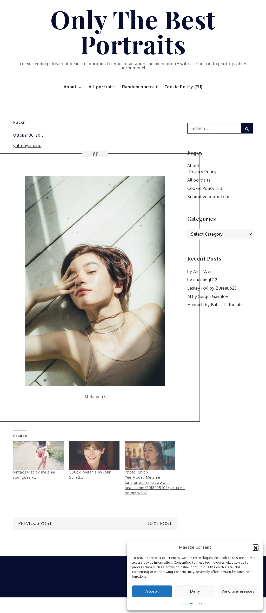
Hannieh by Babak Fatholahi (215, 304)
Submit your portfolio (209, 196)
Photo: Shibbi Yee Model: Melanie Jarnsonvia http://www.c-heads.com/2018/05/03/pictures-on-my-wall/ (155, 482)
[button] (255, 547)
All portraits (102, 86)
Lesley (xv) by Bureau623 (212, 288)
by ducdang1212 (202, 279)
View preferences (238, 591)
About (73, 86)
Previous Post (35, 523)
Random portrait (140, 86)
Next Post (160, 523)
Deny (195, 591)
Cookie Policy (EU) (183, 86)
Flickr (19, 122)
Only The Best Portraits (133, 31)
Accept (152, 591)
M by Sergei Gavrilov (207, 296)
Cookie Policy (192, 603)
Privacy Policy (202, 171)
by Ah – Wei (199, 271)
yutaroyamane (27, 145)
